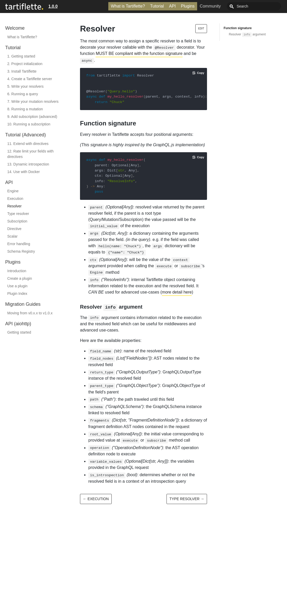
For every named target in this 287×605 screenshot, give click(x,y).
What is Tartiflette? (140, 6)
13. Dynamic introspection (28, 164)
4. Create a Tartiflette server (29, 79)
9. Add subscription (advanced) (32, 116)
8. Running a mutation (25, 109)
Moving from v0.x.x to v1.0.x (29, 313)
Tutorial (169, 6)
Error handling (18, 244)
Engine (13, 191)
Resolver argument (247, 34)
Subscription (17, 221)
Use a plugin (17, 286)
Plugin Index (17, 293)
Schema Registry (21, 251)
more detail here (177, 292)
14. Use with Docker (23, 172)
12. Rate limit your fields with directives (30, 154)
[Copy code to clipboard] (198, 73)
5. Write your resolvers (25, 86)
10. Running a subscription (28, 124)
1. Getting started (21, 56)
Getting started (19, 332)
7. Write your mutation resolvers (32, 101)
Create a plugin (19, 278)
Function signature (238, 28)
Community (221, 6)
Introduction (16, 271)
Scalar (12, 236)
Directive (14, 229)
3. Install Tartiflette (22, 71)
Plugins (199, 6)
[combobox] (260, 6)
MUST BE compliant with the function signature (139, 53)
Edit (201, 28)
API (184, 6)
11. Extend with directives (28, 144)
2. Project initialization (24, 64)
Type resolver (18, 214)
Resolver (14, 206)
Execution (15, 198)
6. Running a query (22, 94)
